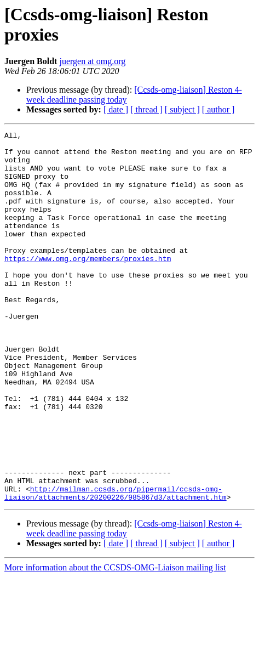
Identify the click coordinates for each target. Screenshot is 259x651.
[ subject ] (182, 109)
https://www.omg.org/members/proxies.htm (87, 285)
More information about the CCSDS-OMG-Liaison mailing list (115, 641)
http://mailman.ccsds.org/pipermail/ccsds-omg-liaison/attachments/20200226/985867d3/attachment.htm (115, 566)
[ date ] (115, 109)
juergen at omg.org (92, 61)
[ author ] (218, 109)
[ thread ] (146, 109)
